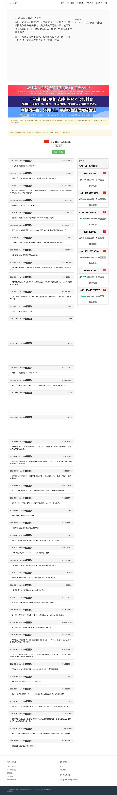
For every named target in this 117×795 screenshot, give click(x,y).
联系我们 (89, 3)
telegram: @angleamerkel (69, 780)
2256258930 (90, 231)
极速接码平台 (11, 780)
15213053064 (92, 251)
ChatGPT (78, 20)
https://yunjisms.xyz (35, 789)
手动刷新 (59, 146)
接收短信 (93, 185)
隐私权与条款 (11, 766)
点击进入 (16, 122)
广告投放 (80, 3)
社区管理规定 (11, 770)
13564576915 (92, 193)
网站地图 (63, 770)
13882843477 (93, 212)
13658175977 (93, 290)
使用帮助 (99, 3)
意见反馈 (10, 776)
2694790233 (90, 173)
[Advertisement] (58, 60)
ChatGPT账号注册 (88, 165)
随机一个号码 (58, 152)
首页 (62, 3)
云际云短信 (12, 3)
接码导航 (70, 3)
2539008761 (90, 270)
